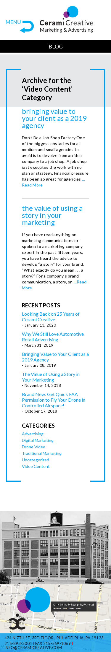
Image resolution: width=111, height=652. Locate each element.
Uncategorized (35, 459)
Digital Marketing (38, 440)
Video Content (36, 466)
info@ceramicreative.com (33, 647)
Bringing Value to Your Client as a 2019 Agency (54, 118)
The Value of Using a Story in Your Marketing (52, 215)
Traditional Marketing (42, 453)
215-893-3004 (18, 643)
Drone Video (33, 446)
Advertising (33, 433)
